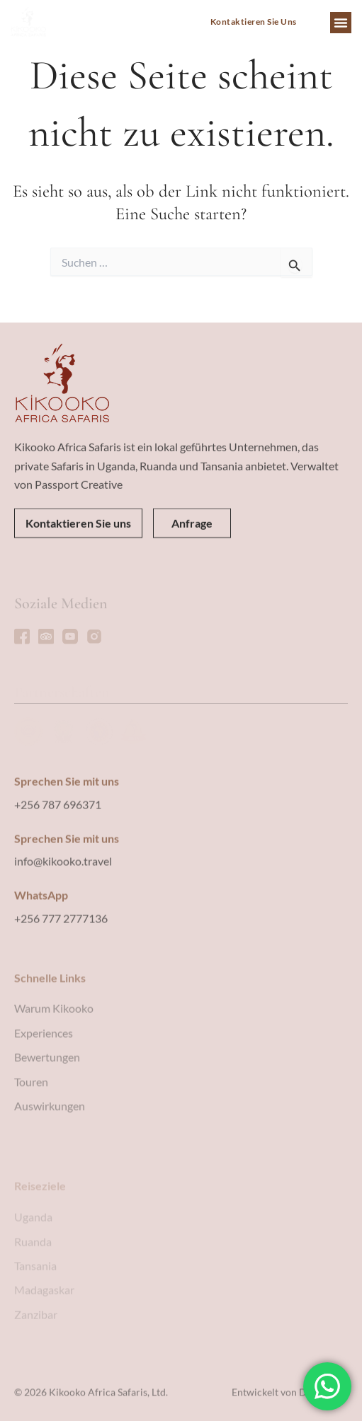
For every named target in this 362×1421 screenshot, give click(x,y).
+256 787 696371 (57, 877)
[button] (340, 22)
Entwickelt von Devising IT (290, 1402)
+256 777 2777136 (61, 992)
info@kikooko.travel (63, 934)
